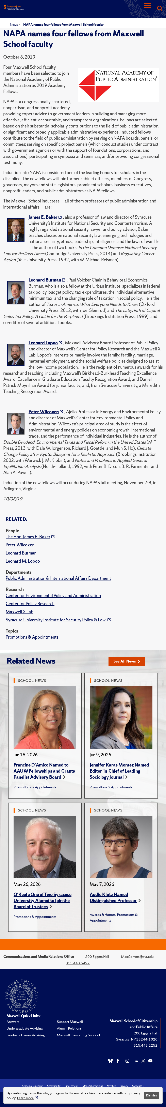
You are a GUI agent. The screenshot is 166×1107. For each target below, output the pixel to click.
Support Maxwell (70, 1021)
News (14, 24)
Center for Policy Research (30, 604)
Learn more (25, 1097)
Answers (12, 1021)
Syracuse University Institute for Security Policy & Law (56, 620)
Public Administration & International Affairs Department (58, 578)
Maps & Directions (92, 1086)
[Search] (159, 8)
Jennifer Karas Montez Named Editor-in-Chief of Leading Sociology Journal (119, 771)
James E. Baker (43, 217)
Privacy (124, 1086)
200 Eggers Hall (145, 1033)
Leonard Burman (21, 553)
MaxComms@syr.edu (137, 956)
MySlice (111, 1086)
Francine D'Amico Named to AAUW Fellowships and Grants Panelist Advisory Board (44, 771)
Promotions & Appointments (32, 637)
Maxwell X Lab (19, 612)
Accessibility (54, 1086)
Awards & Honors (103, 914)
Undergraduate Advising (24, 1028)
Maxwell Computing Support (78, 1035)
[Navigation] (147, 8)
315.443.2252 (145, 1045)
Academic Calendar (32, 1086)
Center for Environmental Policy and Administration (53, 595)
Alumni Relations (69, 1028)
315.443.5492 (78, 963)
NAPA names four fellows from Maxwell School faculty (63, 24)
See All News (127, 661)
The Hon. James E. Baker (28, 537)
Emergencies (71, 1086)
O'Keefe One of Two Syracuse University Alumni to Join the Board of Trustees (42, 901)
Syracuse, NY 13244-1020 (136, 1039)
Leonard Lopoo (43, 343)
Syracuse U (138, 1086)
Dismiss (151, 1095)
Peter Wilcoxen (20, 545)
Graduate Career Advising (25, 1035)
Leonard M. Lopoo (23, 561)
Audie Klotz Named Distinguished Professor (113, 898)
